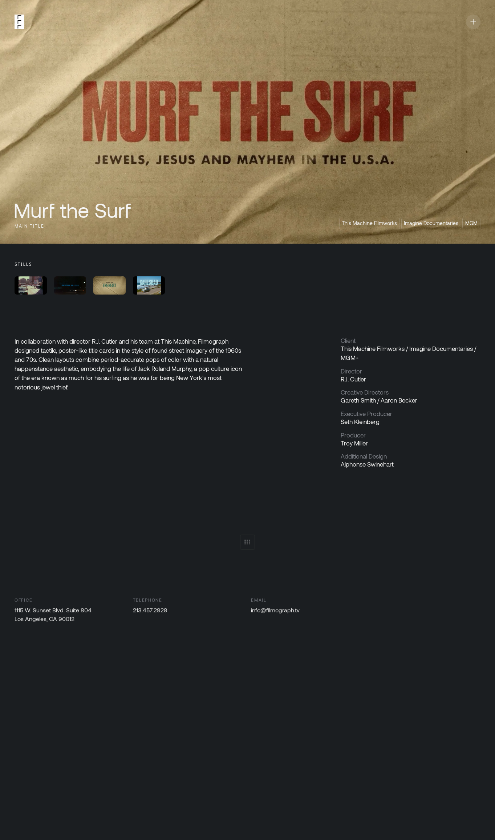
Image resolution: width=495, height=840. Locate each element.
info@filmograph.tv (275, 611)
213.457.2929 (150, 611)
